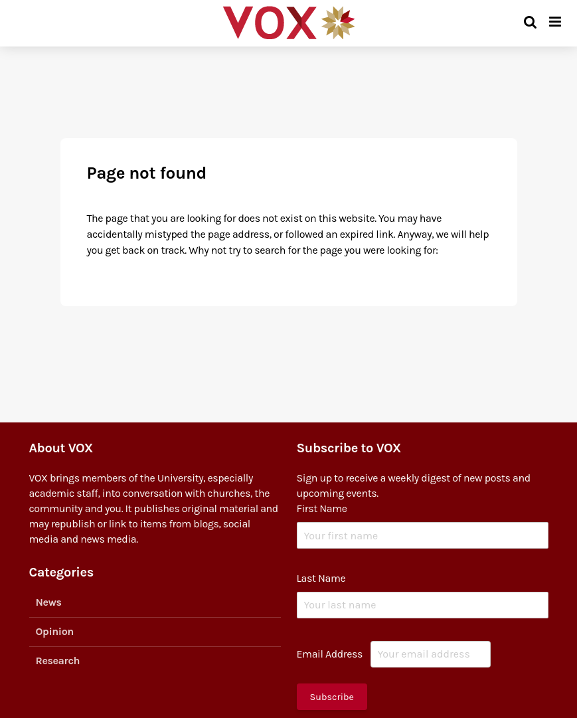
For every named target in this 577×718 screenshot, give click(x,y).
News (49, 602)
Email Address (330, 654)
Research (58, 660)
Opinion (55, 631)
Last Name (321, 578)
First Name (322, 508)
